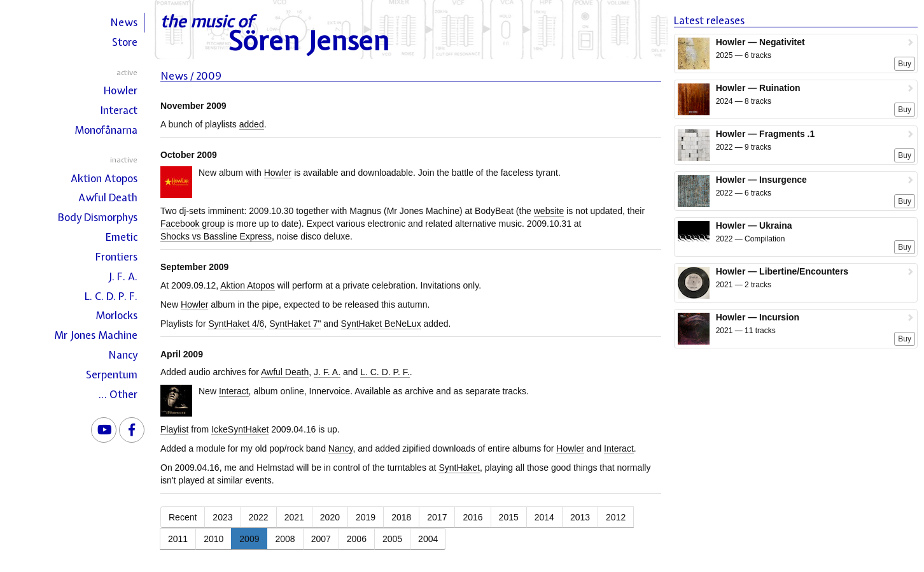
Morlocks (116, 315)
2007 (321, 539)
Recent (183, 517)
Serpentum (111, 375)
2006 (357, 539)
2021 (294, 517)
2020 (330, 517)
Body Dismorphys (97, 217)
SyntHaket (459, 467)
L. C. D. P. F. (111, 296)
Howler (120, 90)
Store (124, 42)
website (549, 211)
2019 (365, 517)
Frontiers (116, 257)
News (123, 22)
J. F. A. (122, 276)
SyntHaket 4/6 (236, 323)
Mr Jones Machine (95, 335)
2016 (472, 517)
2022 (259, 517)
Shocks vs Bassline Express (216, 236)
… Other (118, 394)
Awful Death (107, 197)
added (251, 124)
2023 (222, 517)
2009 (249, 539)
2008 (285, 539)
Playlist (174, 429)
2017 (437, 517)
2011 (178, 539)
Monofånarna (105, 130)
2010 (213, 539)
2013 (580, 517)
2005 (392, 539)
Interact (119, 110)
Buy (904, 63)
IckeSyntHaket (240, 429)
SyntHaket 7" (295, 323)
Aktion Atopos (104, 178)
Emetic (121, 237)
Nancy (122, 355)
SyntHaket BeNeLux (381, 323)
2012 (616, 517)
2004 (428, 539)
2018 (401, 517)
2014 (544, 517)
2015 (509, 517)
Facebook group (192, 223)
